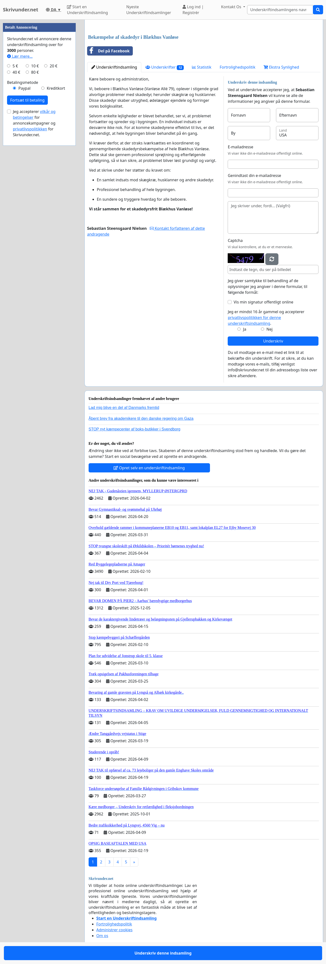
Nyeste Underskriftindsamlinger (148, 9)
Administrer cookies (114, 929)
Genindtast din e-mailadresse (254, 175)
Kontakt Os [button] (231, 6)
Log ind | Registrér (193, 9)
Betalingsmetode (22, 82)
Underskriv (273, 341)
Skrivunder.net (20, 9)
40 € (16, 72)
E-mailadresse (240, 147)
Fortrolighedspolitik (237, 67)
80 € (35, 72)
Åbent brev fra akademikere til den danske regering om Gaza (141, 418)
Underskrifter (164, 67)
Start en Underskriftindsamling (87, 9)
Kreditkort (56, 88)
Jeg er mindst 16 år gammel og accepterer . (266, 317)
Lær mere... (20, 56)
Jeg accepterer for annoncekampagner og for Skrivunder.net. (34, 123)
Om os (102, 935)
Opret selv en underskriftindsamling (149, 467)
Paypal (24, 88)
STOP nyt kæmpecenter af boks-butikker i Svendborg (134, 429)
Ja (244, 329)
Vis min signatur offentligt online (263, 302)
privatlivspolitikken (30, 129)
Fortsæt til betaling (27, 100)
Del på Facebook (108, 51)
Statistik (201, 67)
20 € (54, 66)
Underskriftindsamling (114, 67)
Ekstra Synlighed (281, 67)
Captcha (235, 240)
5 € (15, 66)
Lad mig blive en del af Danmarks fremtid (124, 408)
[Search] (280, 9)
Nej (270, 329)
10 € (35, 66)
